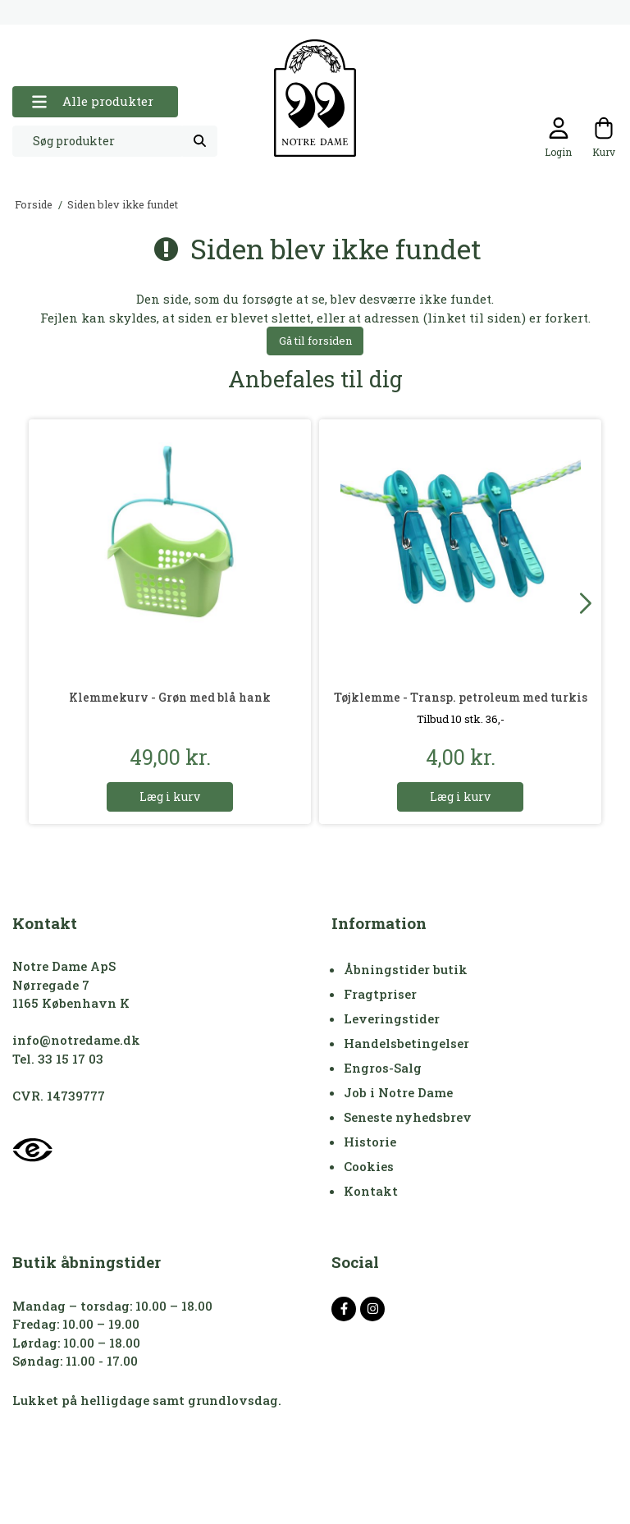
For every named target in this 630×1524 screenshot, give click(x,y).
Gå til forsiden (315, 340)
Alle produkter (92, 101)
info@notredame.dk (76, 1040)
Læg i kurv (169, 796)
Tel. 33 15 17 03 (57, 1058)
